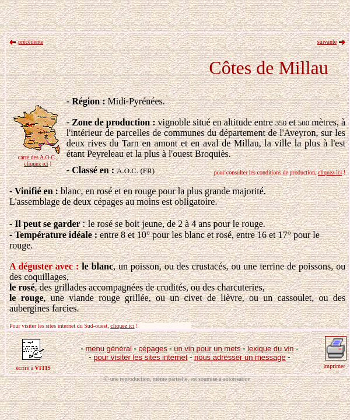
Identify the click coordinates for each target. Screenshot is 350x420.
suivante (327, 41)
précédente (30, 41)
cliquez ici (36, 163)
